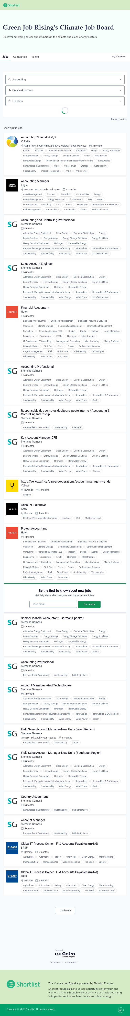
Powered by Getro (119, 119)
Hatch (24, 314)
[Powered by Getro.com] (65, 954)
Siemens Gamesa (31, 225)
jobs (6, 56)
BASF (24, 860)
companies (21, 56)
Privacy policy (56, 962)
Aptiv (24, 514)
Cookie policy (71, 962)
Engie (24, 186)
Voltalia (25, 141)
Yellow (25, 490)
